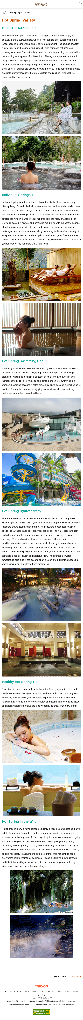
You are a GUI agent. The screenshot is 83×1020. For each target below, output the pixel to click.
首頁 (5, 12)
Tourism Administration (41, 986)
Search (80, 3)
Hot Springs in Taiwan (20, 13)
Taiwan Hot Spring (41, 4)
